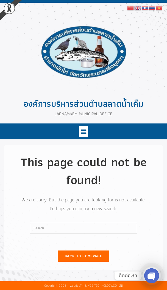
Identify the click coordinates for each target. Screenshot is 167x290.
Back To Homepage (83, 256)
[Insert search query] (83, 228)
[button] (83, 131)
